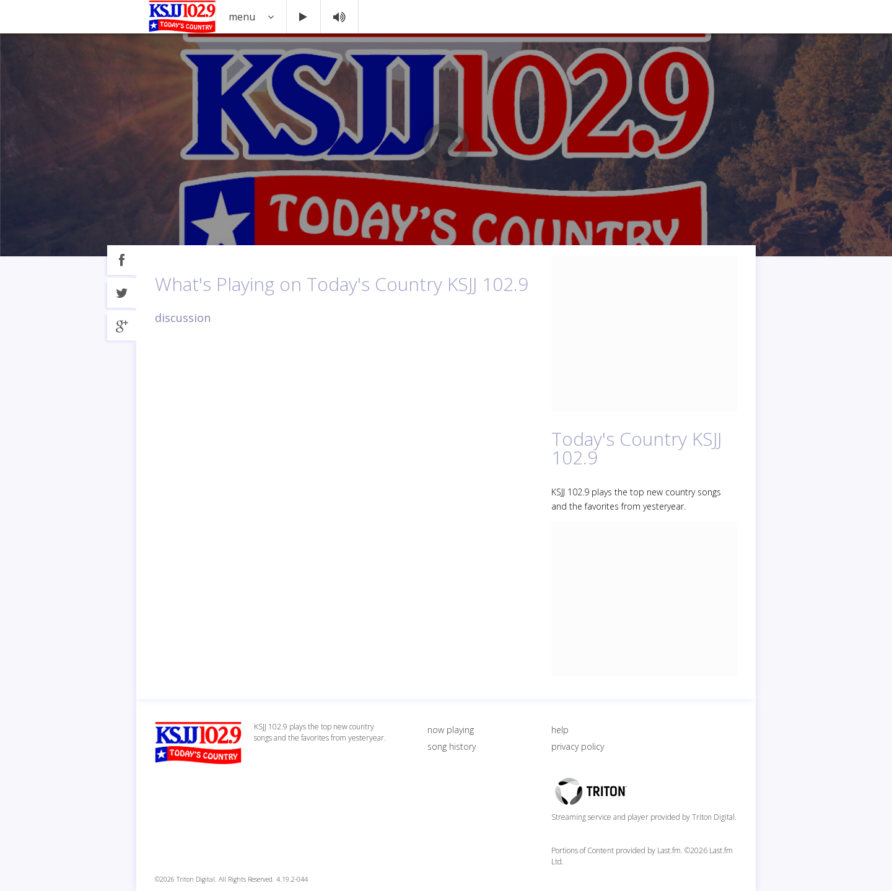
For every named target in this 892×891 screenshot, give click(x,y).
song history (451, 746)
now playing (450, 730)
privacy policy (577, 746)
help (560, 730)
